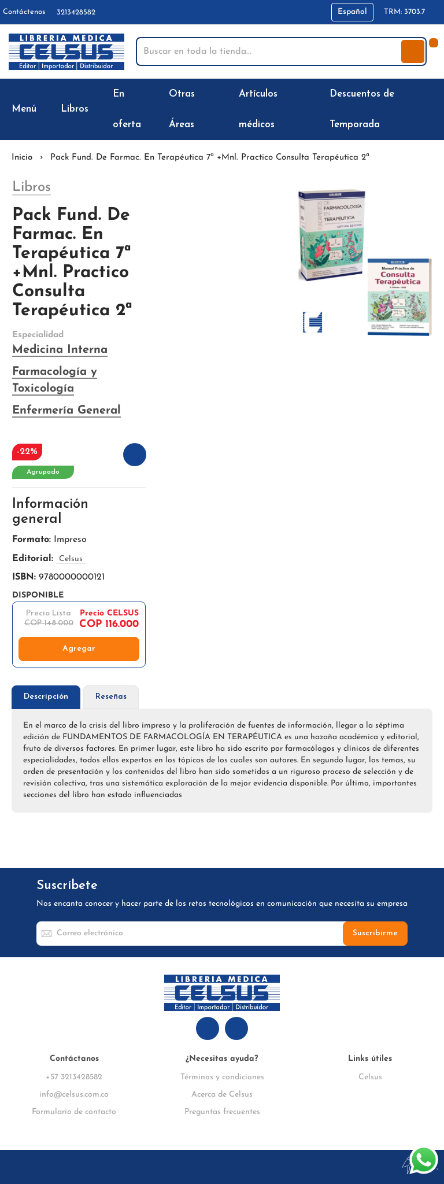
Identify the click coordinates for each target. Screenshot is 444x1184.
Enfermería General (66, 410)
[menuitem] (26, 109)
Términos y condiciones (222, 1077)
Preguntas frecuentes (222, 1112)
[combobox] (269, 51)
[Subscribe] (375, 933)
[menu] (222, 109)
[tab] (46, 697)
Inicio (22, 157)
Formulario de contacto (74, 1112)
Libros (31, 187)
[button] (352, 12)
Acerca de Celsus (222, 1094)
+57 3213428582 (74, 1077)
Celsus (370, 1077)
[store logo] (66, 52)
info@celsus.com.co (74, 1094)
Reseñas (111, 696)
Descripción (46, 696)
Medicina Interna (60, 350)
